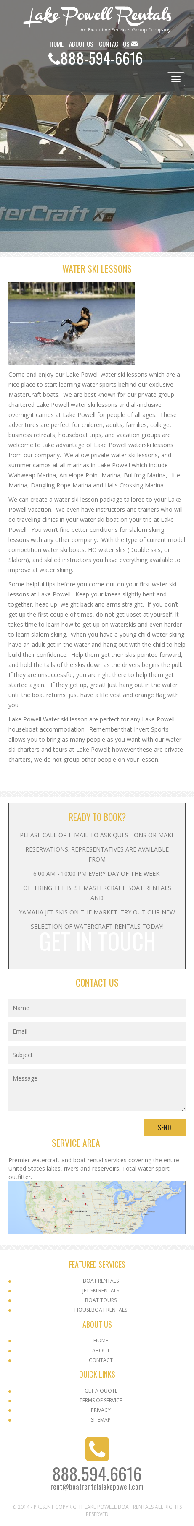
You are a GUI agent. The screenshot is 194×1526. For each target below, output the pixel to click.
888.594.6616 (97, 1473)
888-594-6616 (101, 58)
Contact (101, 1360)
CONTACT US (114, 43)
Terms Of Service (101, 1400)
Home (100, 1340)
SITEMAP (101, 1419)
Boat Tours (101, 1300)
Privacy (101, 1410)
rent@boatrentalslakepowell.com (97, 1486)
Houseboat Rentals (100, 1309)
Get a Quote (101, 1390)
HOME (57, 43)
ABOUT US (81, 43)
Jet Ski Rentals (100, 1290)
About (101, 1350)
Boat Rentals (101, 1280)
